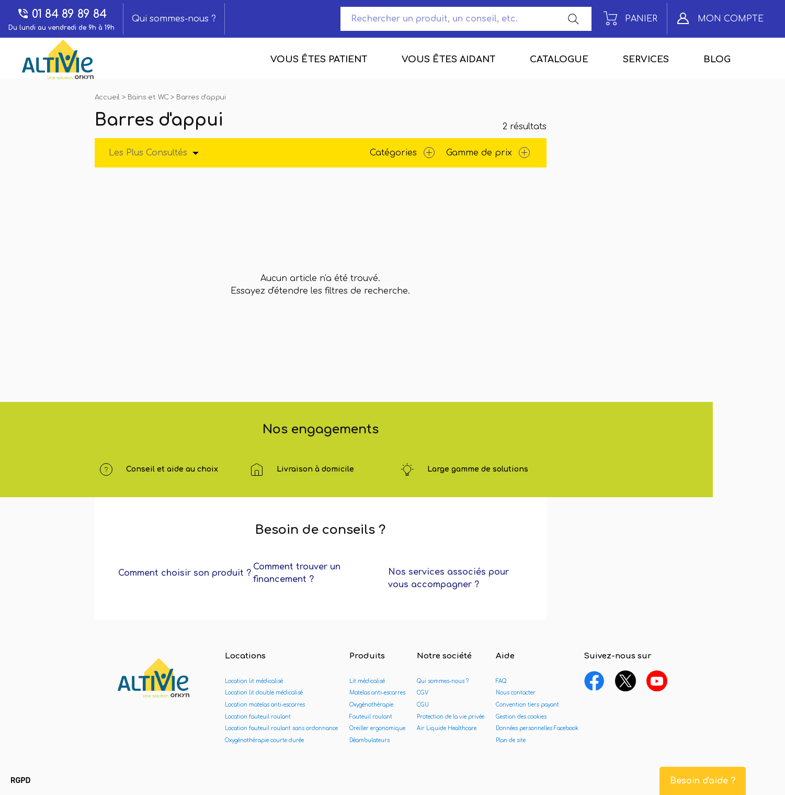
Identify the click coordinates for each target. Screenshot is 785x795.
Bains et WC (149, 97)
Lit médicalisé (367, 681)
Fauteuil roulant (370, 717)
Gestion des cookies (521, 717)
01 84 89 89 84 (62, 13)
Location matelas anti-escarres (265, 705)
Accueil (108, 97)
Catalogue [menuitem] (559, 59)
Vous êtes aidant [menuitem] (448, 59)
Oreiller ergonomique (377, 728)
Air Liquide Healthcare (446, 728)
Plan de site (511, 740)
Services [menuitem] (646, 59)
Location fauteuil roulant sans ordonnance (281, 728)
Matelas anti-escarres (377, 693)
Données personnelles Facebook (537, 728)
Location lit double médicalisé (264, 693)
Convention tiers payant (527, 705)
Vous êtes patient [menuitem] (318, 59)
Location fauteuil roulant (258, 717)
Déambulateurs (369, 740)
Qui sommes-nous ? (174, 19)
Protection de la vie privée (450, 717)
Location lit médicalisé (254, 681)
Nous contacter (516, 693)
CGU (423, 705)
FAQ (501, 681)
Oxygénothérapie (371, 705)
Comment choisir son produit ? (184, 573)
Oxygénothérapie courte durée (264, 740)
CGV (422, 693)
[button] (20, 781)
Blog (717, 59)
